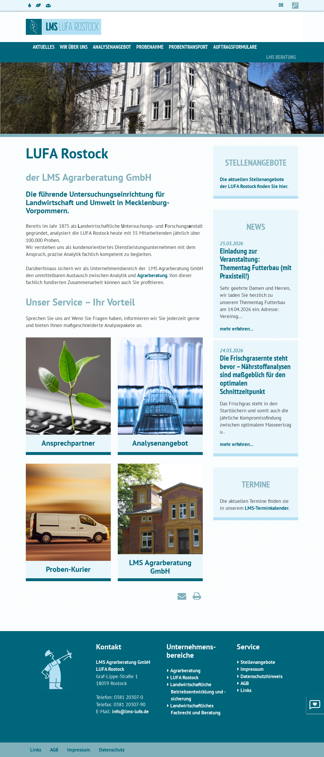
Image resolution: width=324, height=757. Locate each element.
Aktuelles (44, 47)
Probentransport (188, 47)
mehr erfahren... (236, 329)
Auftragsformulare (235, 47)
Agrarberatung (152, 275)
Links (245, 690)
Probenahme (150, 47)
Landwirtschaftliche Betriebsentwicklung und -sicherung (198, 691)
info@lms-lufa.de (130, 711)
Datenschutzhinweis (261, 676)
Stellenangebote (257, 662)
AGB (244, 683)
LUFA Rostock (184, 677)
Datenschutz (112, 750)
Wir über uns (74, 47)
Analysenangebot (112, 47)
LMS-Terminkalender (266, 508)
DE (281, 5)
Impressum (252, 669)
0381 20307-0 (128, 697)
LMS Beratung (281, 57)
